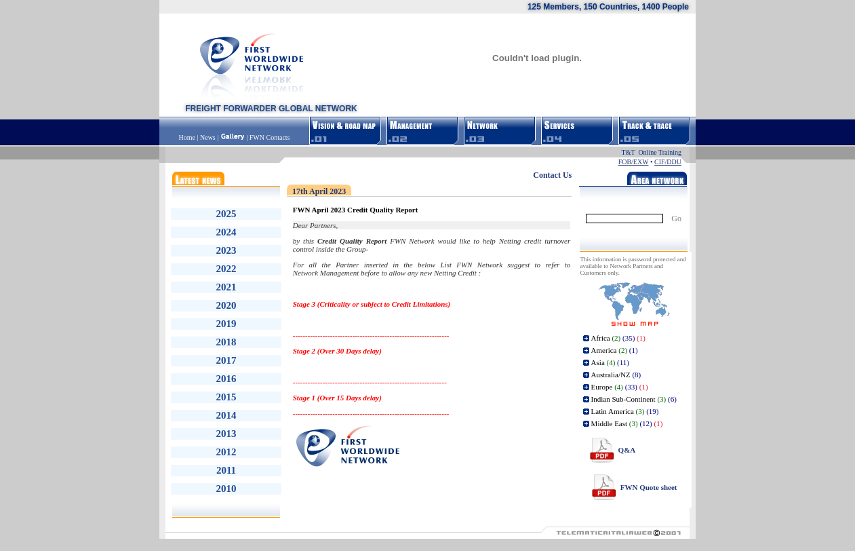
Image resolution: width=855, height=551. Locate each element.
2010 (226, 488)
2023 (226, 250)
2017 (226, 360)
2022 (226, 268)
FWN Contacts (270, 137)
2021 (226, 287)
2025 (226, 213)
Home (188, 137)
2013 (226, 433)
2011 (226, 470)
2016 (226, 378)
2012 (226, 451)
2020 (226, 305)
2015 (226, 397)
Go (676, 218)
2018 (226, 342)
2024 (226, 232)
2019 (226, 323)
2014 (226, 415)
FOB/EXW (633, 162)
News (208, 137)
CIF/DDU (667, 162)
